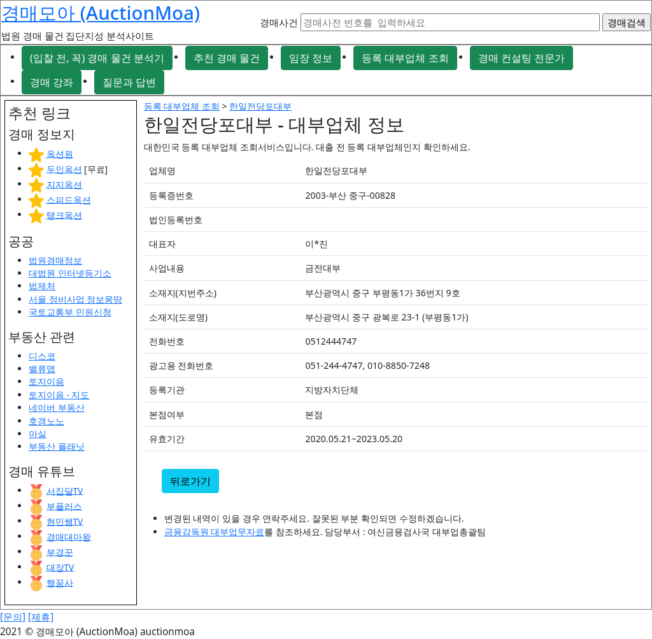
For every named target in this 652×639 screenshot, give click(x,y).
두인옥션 (64, 168)
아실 (37, 433)
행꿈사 (59, 582)
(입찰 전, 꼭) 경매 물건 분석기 (97, 58)
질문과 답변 (129, 82)
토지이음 (46, 381)
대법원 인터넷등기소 (70, 273)
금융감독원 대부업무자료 (214, 532)
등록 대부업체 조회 (405, 58)
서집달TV (64, 490)
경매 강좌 (51, 82)
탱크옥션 (64, 214)
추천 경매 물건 (227, 58)
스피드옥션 (68, 199)
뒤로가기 (190, 481)
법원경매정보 (55, 260)
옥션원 (59, 153)
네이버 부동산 (57, 407)
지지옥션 (64, 184)
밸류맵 (42, 369)
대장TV (60, 567)
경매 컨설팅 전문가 (521, 58)
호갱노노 (46, 421)
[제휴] (40, 617)
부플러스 (64, 505)
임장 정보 (310, 58)
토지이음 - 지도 (59, 395)
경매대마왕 (68, 536)
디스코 (42, 356)
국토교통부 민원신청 (70, 312)
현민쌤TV (64, 521)
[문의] (12, 617)
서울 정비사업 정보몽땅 (75, 299)
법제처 (42, 286)
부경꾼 (59, 551)
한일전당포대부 (260, 106)
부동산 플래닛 (57, 446)
